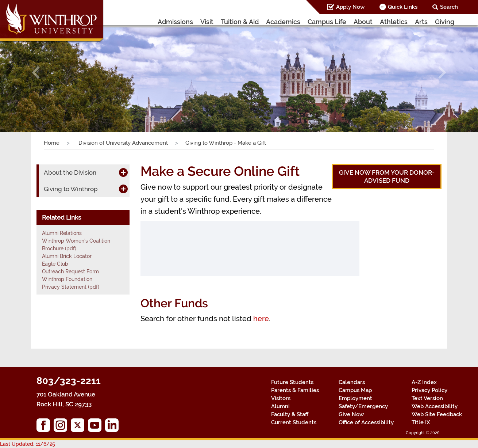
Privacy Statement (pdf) (70, 287)
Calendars (352, 382)
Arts (421, 22)
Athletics (394, 22)
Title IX (421, 422)
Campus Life (327, 22)
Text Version (427, 398)
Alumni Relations (62, 233)
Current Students (293, 422)
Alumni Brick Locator (67, 256)
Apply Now (350, 7)
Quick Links (402, 7)
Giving (444, 22)
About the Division (70, 172)
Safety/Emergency (363, 406)
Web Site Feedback (437, 414)
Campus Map (355, 390)
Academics (283, 22)
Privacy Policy (429, 390)
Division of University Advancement (122, 143)
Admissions (175, 22)
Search (449, 7)
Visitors (280, 398)
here (261, 318)
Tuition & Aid (240, 22)
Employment (355, 398)
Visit (206, 22)
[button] (36, 72)
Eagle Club (55, 264)
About (363, 22)
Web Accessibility (435, 406)
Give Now (351, 414)
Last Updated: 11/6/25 (27, 444)
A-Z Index (424, 382)
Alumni (280, 406)
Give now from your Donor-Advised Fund (387, 176)
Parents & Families (295, 390)
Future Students (292, 382)
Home (51, 143)
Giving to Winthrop (71, 189)
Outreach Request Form (70, 271)
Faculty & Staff (289, 414)
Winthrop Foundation (67, 279)
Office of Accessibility (366, 422)
